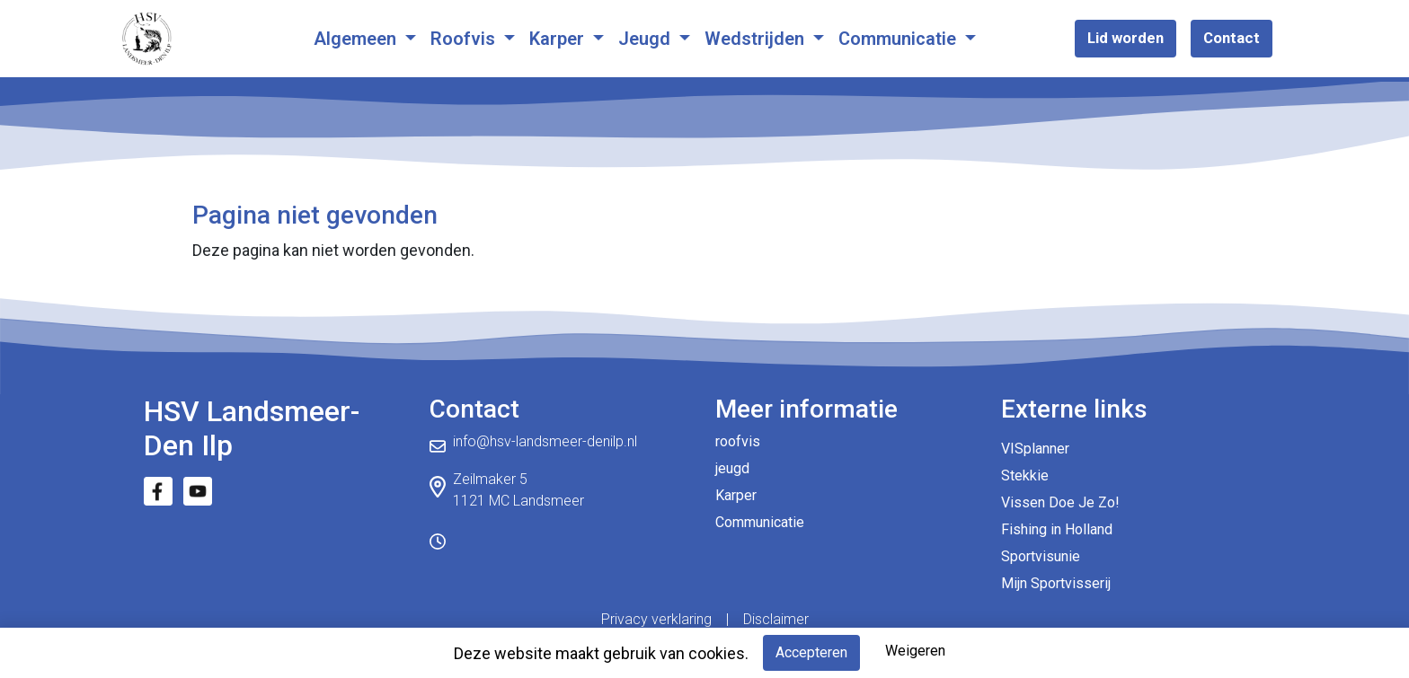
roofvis (737, 441)
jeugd (732, 468)
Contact (1231, 38)
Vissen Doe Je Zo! (1060, 502)
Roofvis (465, 38)
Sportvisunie (1040, 556)
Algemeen (357, 38)
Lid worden (1125, 38)
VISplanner (1035, 448)
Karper (559, 38)
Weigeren (915, 650)
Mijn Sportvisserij (1056, 583)
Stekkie (1025, 475)
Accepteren (811, 652)
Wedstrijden (756, 38)
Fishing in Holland (1056, 529)
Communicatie (899, 38)
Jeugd (646, 38)
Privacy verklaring (656, 619)
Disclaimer (776, 619)
